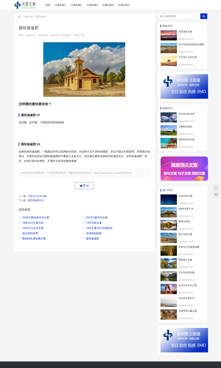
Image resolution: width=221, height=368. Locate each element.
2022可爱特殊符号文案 (35, 217)
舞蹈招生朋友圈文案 (34, 238)
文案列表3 (92, 5)
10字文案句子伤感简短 (99, 228)
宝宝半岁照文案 (187, 272)
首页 (47, 5)
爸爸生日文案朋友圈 (189, 247)
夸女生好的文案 (187, 114)
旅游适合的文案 (187, 139)
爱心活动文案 (185, 234)
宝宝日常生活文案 (188, 285)
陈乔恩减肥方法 (36, 200)
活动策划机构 (94, 233)
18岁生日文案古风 (33, 222)
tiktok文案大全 (186, 208)
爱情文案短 (184, 221)
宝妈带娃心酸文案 (188, 311)
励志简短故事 (30, 233)
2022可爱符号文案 (97, 217)
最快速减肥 (92, 238)
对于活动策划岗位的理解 (191, 44)
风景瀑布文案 (185, 31)
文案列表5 (123, 5)
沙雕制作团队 (185, 126)
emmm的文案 (186, 196)
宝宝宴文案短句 (187, 298)
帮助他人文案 (185, 259)
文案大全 (28, 16)
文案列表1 (60, 5)
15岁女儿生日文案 (37, 196)
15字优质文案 (94, 222)
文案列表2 (76, 5)
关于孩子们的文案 (188, 57)
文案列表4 (107, 5)
